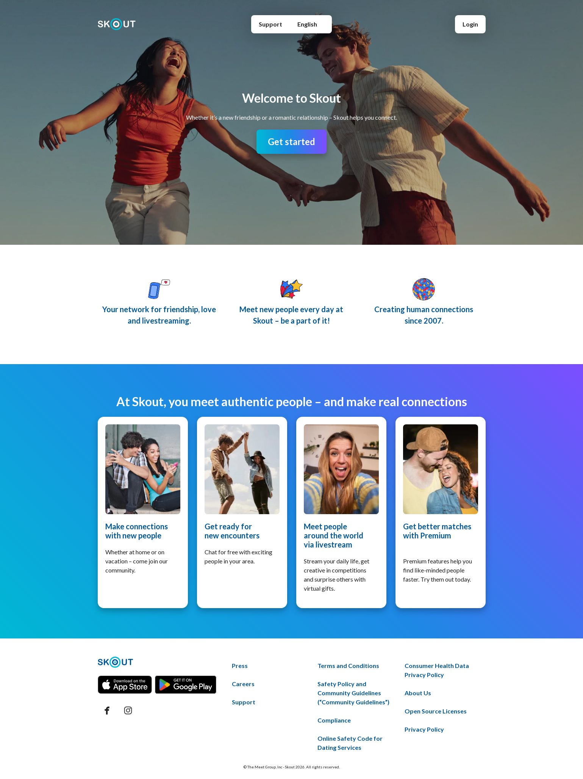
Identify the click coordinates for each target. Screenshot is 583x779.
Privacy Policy (424, 729)
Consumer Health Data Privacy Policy (437, 670)
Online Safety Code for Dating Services (350, 743)
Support (270, 24)
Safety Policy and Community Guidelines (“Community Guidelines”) (353, 692)
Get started (291, 141)
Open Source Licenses (436, 711)
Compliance (334, 720)
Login (470, 24)
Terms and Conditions (348, 665)
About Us (418, 692)
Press (240, 665)
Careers (243, 683)
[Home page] (117, 24)
